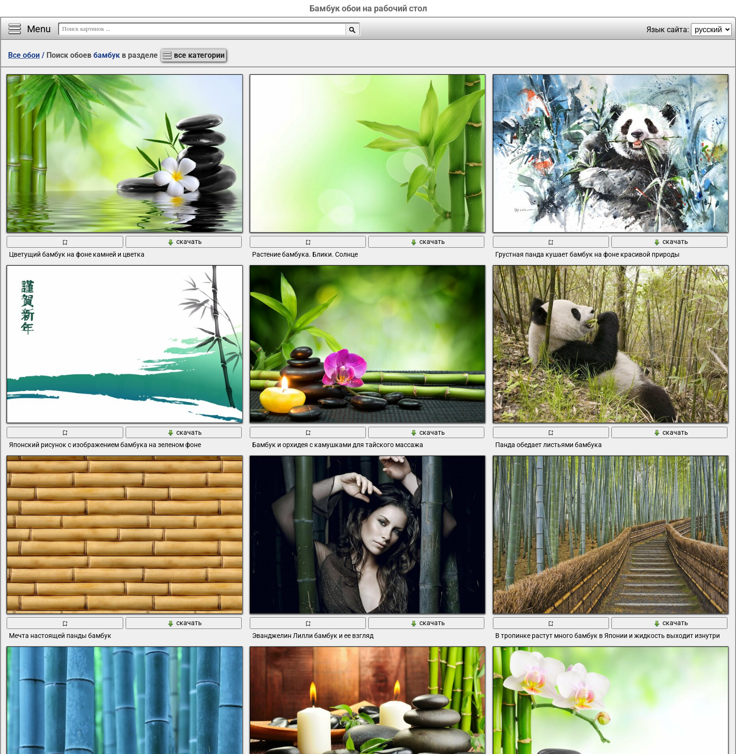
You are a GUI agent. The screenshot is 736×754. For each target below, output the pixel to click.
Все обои (24, 55)
